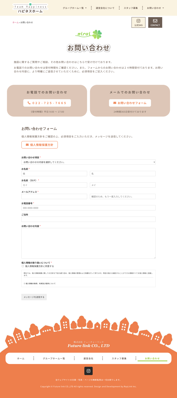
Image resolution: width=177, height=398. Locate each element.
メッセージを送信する (34, 296)
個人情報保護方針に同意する (39, 266)
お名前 (25, 168)
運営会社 (88, 358)
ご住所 (24, 214)
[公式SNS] (138, 21)
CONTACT (155, 25)
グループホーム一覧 (75, 7)
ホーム (15, 22)
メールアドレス (29, 191)
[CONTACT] (155, 21)
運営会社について (105, 8)
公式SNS (138, 25)
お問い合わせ (155, 7)
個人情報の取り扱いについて (36, 262)
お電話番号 (27, 203)
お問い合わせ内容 (31, 226)
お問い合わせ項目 (31, 157)
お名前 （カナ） (30, 180)
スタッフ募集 (131, 8)
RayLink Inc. (130, 386)
